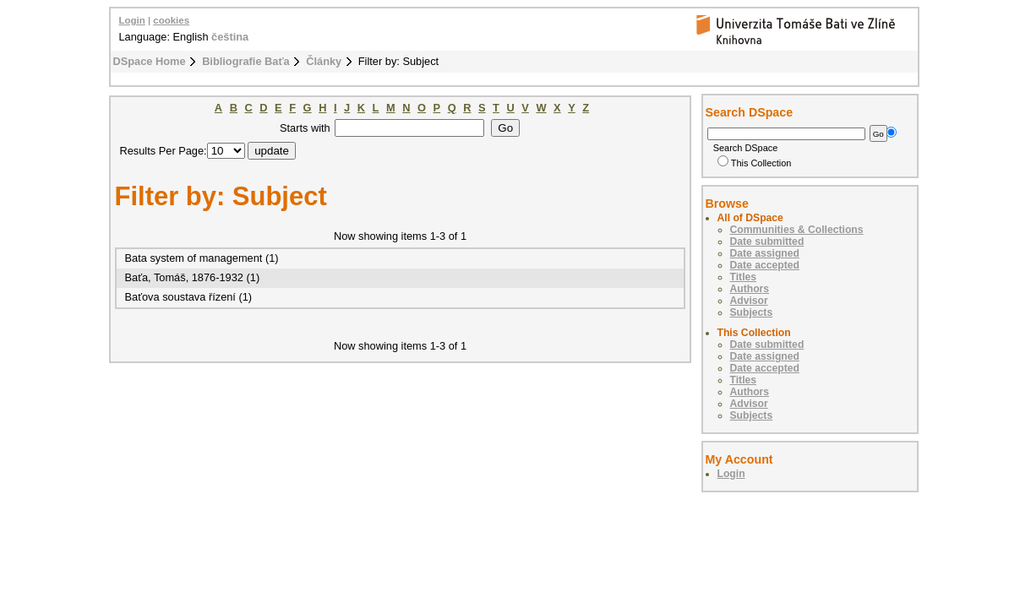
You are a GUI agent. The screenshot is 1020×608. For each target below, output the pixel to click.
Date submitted (767, 241)
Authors (750, 289)
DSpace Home (149, 61)
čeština (229, 36)
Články (323, 61)
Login (132, 20)
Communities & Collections (797, 230)
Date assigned (764, 253)
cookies (171, 20)
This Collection (754, 163)
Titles (743, 277)
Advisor (749, 301)
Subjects (751, 312)
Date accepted (764, 265)
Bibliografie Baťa (246, 61)
